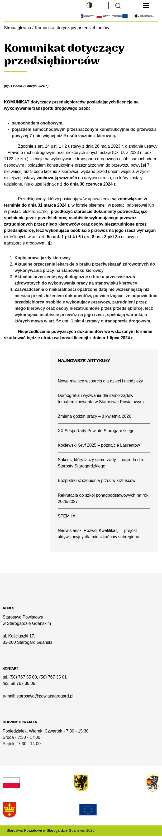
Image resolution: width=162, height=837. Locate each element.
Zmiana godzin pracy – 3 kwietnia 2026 (95, 416)
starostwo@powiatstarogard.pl (44, 697)
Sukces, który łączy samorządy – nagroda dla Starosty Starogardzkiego (101, 463)
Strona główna (18, 27)
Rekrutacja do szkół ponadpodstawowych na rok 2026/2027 (104, 498)
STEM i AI (67, 516)
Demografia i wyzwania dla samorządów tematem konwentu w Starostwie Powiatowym (101, 398)
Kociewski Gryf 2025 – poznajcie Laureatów (99, 445)
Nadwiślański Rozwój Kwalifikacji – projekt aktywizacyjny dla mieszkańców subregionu (99, 534)
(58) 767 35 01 (53, 678)
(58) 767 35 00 (23, 678)
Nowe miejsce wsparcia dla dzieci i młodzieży (101, 380)
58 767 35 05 (23, 684)
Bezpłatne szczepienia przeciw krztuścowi (98, 481)
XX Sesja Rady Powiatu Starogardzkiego (97, 431)
